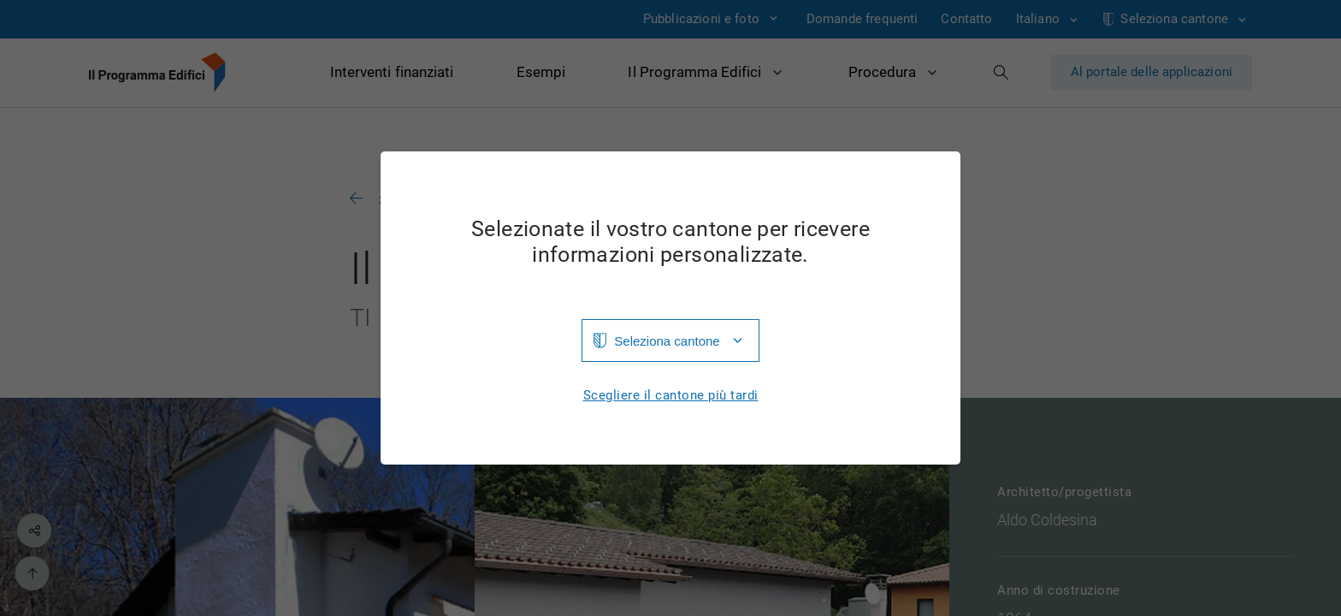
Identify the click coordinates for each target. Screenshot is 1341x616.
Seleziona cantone (666, 341)
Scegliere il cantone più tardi (671, 395)
